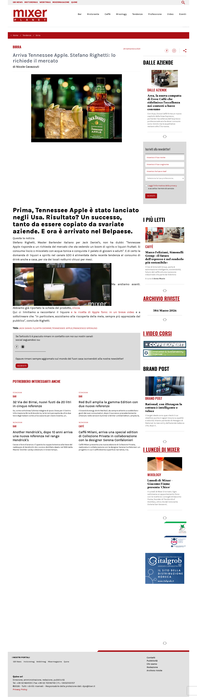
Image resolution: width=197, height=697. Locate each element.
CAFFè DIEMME (43, 328)
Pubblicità (152, 660)
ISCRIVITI (22, 365)
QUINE (74, 2)
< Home (14, 35)
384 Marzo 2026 (165, 310)
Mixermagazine (55, 661)
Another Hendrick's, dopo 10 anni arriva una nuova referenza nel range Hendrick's (43, 436)
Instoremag (29, 661)
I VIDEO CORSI (157, 333)
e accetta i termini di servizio (161, 187)
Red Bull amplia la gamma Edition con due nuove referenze (108, 404)
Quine (66, 661)
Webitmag (41, 661)
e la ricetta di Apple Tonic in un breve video (101, 312)
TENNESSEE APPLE (62, 328)
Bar (80, 14)
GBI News (17, 661)
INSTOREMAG (31, 2)
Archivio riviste (154, 670)
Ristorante (93, 14)
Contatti (151, 657)
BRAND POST (156, 368)
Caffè (108, 14)
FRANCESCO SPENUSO (85, 328)
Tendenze (137, 14)
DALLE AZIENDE (158, 62)
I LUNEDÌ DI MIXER (161, 449)
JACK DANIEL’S (27, 328)
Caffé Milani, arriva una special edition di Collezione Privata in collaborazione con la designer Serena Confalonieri (108, 436)
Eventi (182, 14)
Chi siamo (152, 664)
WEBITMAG (45, 2)
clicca (76, 308)
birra (38, 35)
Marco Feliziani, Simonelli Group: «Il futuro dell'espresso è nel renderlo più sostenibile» (164, 257)
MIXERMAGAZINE (60, 2)
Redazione (152, 667)
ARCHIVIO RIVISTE (161, 298)
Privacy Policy (20, 689)
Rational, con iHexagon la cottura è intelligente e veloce (163, 407)
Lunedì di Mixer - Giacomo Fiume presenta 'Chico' (159, 484)
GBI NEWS (18, 2)
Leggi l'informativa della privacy (162, 185)
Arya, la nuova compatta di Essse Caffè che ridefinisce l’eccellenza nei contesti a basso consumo (164, 103)
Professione (155, 14)
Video (170, 14)
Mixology (121, 14)
